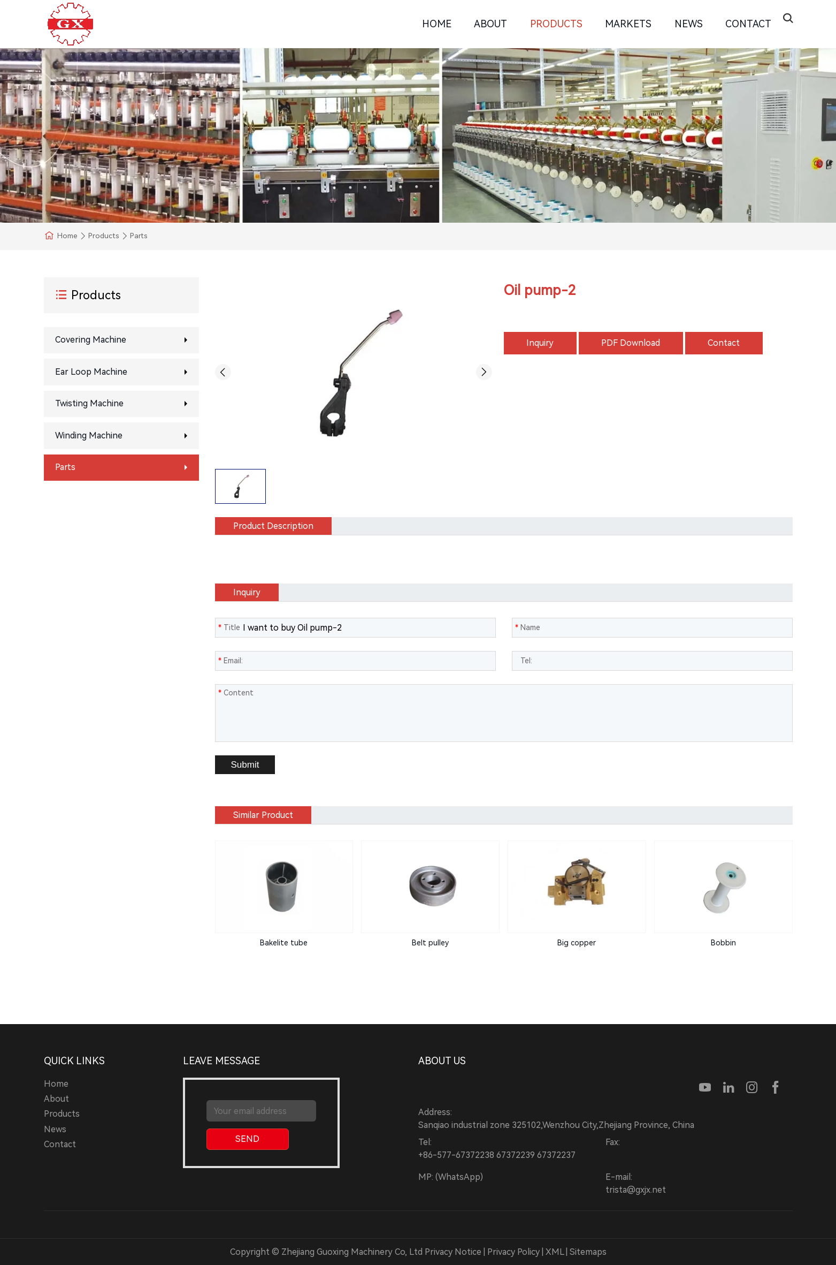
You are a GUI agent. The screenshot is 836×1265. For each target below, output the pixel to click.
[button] (223, 372)
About (490, 23)
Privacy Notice (453, 1252)
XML (555, 1252)
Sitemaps (588, 1252)
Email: (230, 660)
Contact (748, 23)
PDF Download (630, 343)
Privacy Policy (513, 1252)
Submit (245, 765)
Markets (628, 23)
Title (229, 627)
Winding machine (88, 435)
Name (527, 627)
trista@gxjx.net (635, 1190)
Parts (65, 467)
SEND (247, 1139)
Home (436, 23)
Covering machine (90, 340)
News (688, 23)
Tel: (523, 660)
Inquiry (540, 343)
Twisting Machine (89, 403)
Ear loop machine (91, 372)
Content (236, 692)
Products (556, 23)
